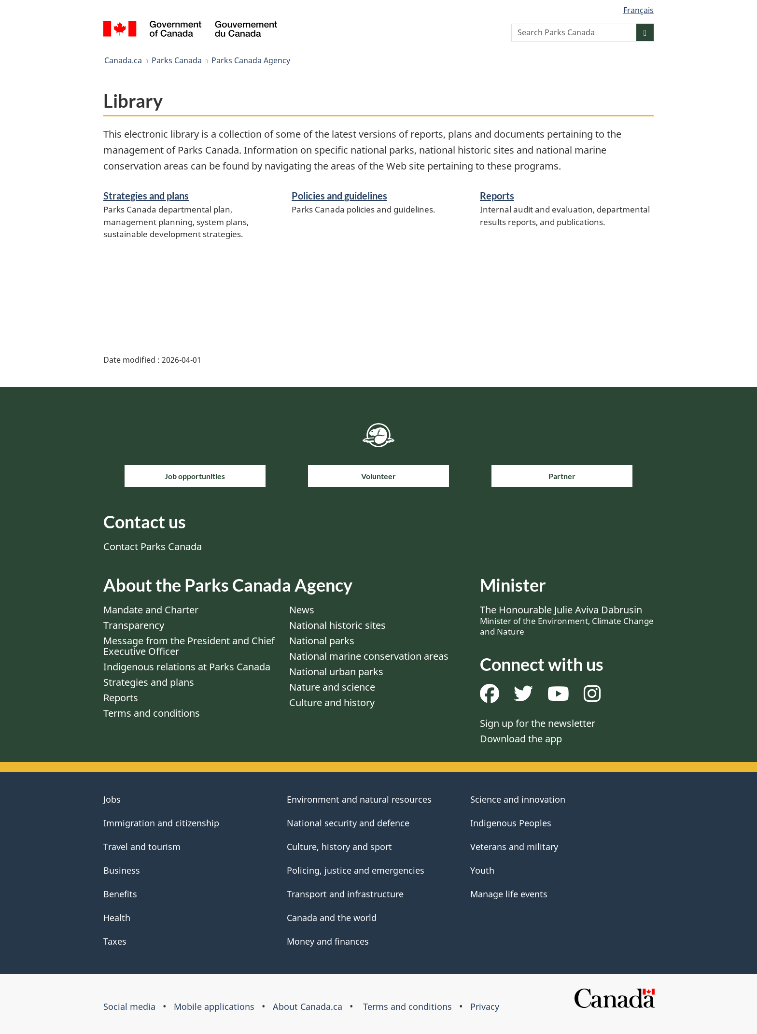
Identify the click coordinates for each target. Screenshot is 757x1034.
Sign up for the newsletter (537, 723)
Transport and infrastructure (345, 894)
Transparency (133, 625)
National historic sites (337, 625)
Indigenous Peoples (510, 823)
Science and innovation (517, 799)
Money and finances (328, 941)
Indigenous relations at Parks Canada (186, 666)
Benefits (120, 894)
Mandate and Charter (150, 609)
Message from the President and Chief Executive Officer (189, 646)
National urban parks (336, 671)
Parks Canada (177, 60)
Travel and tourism (142, 846)
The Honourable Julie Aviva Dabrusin (567, 620)
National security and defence (348, 823)
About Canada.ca (307, 1006)
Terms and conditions (151, 713)
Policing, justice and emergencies (355, 870)
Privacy (484, 1006)
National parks (321, 640)
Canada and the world (332, 917)
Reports (497, 195)
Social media (129, 1006)
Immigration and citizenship (161, 823)
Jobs (112, 799)
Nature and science (332, 687)
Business (121, 870)
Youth (482, 870)
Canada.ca (123, 60)
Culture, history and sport (339, 846)
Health (116, 917)
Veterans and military (514, 846)
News (301, 609)
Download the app (521, 738)
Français (638, 10)
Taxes (114, 941)
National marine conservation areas (369, 656)
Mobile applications (214, 1006)
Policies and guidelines (339, 195)
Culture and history (332, 702)
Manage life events (508, 894)
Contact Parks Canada (152, 546)
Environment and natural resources (359, 799)
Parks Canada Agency (250, 60)
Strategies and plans (146, 195)
